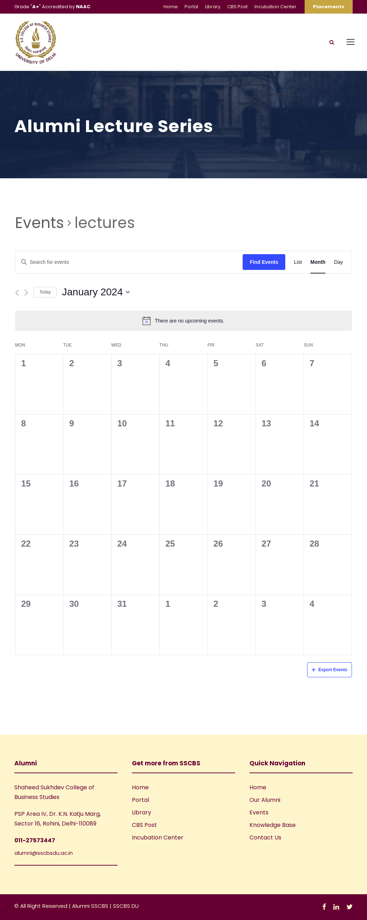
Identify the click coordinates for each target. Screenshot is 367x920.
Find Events (264, 262)
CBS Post (237, 6)
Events (39, 223)
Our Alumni (264, 800)
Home (170, 6)
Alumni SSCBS (91, 906)
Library (212, 6)
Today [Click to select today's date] (45, 292)
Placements (328, 6)
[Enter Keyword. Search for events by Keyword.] (129, 262)
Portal (191, 6)
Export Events (329, 669)
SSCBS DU (126, 906)
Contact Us (265, 837)
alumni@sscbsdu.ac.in (43, 853)
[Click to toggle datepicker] (96, 292)
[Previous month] (17, 292)
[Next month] (26, 292)
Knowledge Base (272, 825)
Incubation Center (275, 6)
